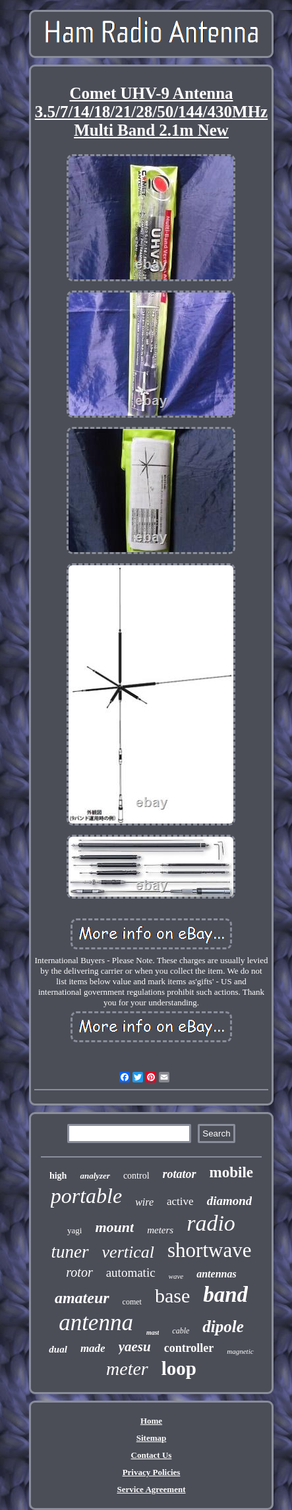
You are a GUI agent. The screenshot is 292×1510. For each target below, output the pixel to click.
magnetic (240, 1351)
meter (127, 1368)
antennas (216, 1273)
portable (86, 1196)
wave (176, 1276)
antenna (96, 1322)
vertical (128, 1252)
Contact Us (151, 1455)
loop (178, 1368)
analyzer (95, 1176)
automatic (131, 1272)
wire (144, 1202)
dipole (223, 1326)
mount (114, 1227)
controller (189, 1348)
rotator (179, 1174)
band (225, 1294)
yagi (74, 1230)
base (172, 1295)
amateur (82, 1297)
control (136, 1176)
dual (58, 1349)
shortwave (209, 1250)
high (58, 1176)
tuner (70, 1252)
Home (151, 1421)
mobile (231, 1172)
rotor (79, 1272)
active (180, 1201)
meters (160, 1230)
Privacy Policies (152, 1472)
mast (152, 1332)
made (92, 1348)
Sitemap (151, 1438)
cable (180, 1330)
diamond (229, 1201)
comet (132, 1301)
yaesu (135, 1347)
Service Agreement (151, 1489)
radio (211, 1223)
